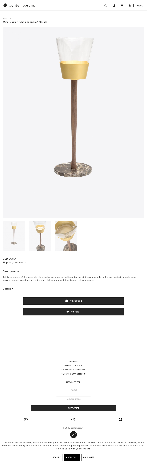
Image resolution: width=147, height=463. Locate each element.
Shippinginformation (15, 262)
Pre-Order (73, 300)
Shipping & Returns (73, 369)
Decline (57, 457)
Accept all (72, 457)
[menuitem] (37, 5)
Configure (88, 457)
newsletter (73, 382)
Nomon (7, 18)
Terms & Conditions (73, 374)
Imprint (73, 361)
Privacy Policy (73, 365)
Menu (140, 6)
